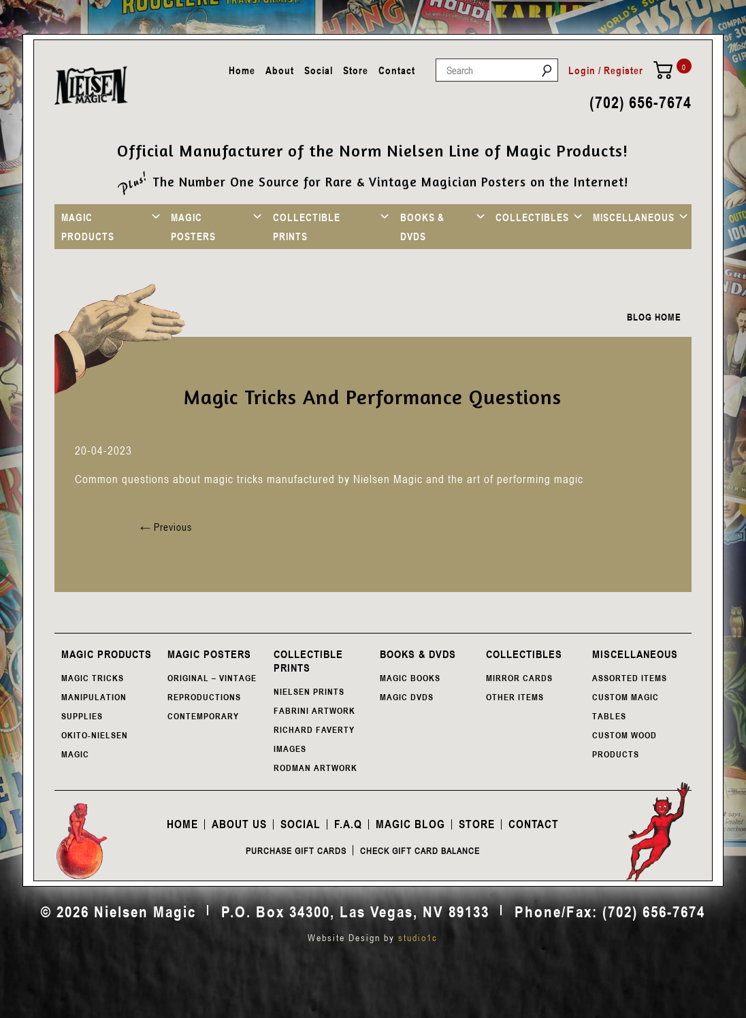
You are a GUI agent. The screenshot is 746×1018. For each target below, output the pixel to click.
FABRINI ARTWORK (314, 710)
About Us (239, 824)
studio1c (418, 937)
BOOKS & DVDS (422, 226)
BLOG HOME (654, 317)
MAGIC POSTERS (193, 226)
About (279, 70)
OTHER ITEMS (515, 696)
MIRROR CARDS (519, 677)
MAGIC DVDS (407, 696)
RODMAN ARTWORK (315, 767)
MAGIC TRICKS (92, 677)
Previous (166, 526)
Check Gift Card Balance (420, 850)
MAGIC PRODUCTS (87, 226)
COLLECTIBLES (532, 217)
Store (355, 70)
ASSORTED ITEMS (629, 677)
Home (242, 70)
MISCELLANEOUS (634, 217)
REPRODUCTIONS (204, 696)
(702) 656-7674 (640, 102)
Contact (396, 70)
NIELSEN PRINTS (309, 691)
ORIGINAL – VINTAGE (212, 677)
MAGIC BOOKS (410, 677)
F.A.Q (348, 824)
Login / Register (605, 70)
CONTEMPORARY (203, 715)
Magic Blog (410, 824)
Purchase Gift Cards (296, 850)
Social (318, 70)
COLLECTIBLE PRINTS (306, 226)
